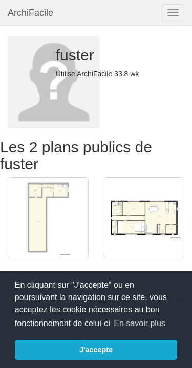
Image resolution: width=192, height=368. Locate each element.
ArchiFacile (30, 13)
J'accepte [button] (96, 350)
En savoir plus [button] (139, 323)
